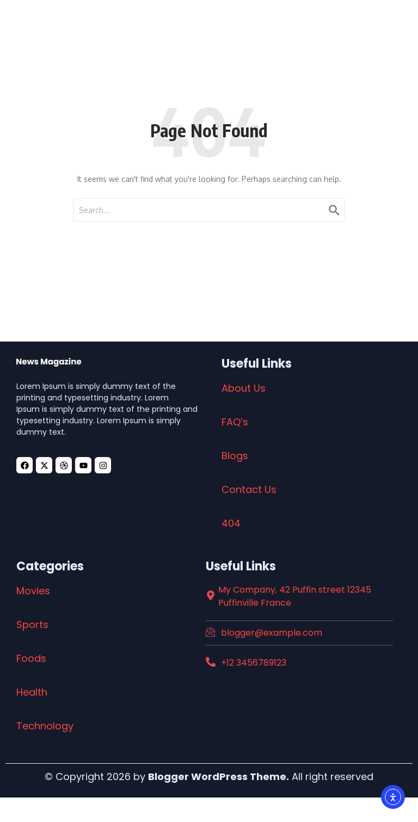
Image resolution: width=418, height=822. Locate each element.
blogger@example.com (271, 632)
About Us (244, 388)
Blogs (235, 455)
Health (31, 692)
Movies (33, 591)
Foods (31, 658)
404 (231, 523)
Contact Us (249, 489)
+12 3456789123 (253, 662)
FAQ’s (235, 422)
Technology (44, 726)
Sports (32, 624)
